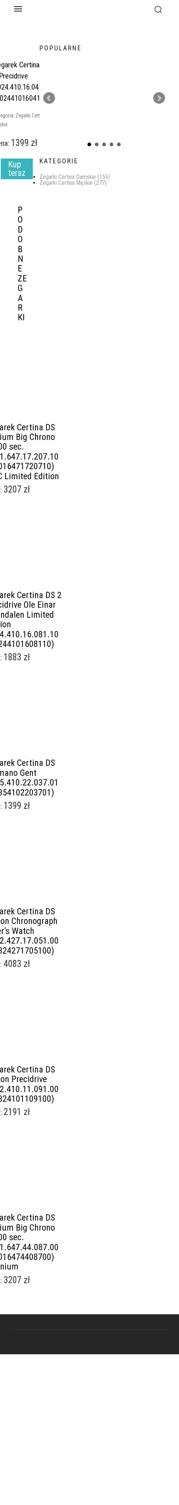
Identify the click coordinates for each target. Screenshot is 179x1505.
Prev (49, 98)
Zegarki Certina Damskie (74, 176)
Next (159, 98)
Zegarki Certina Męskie (73, 182)
